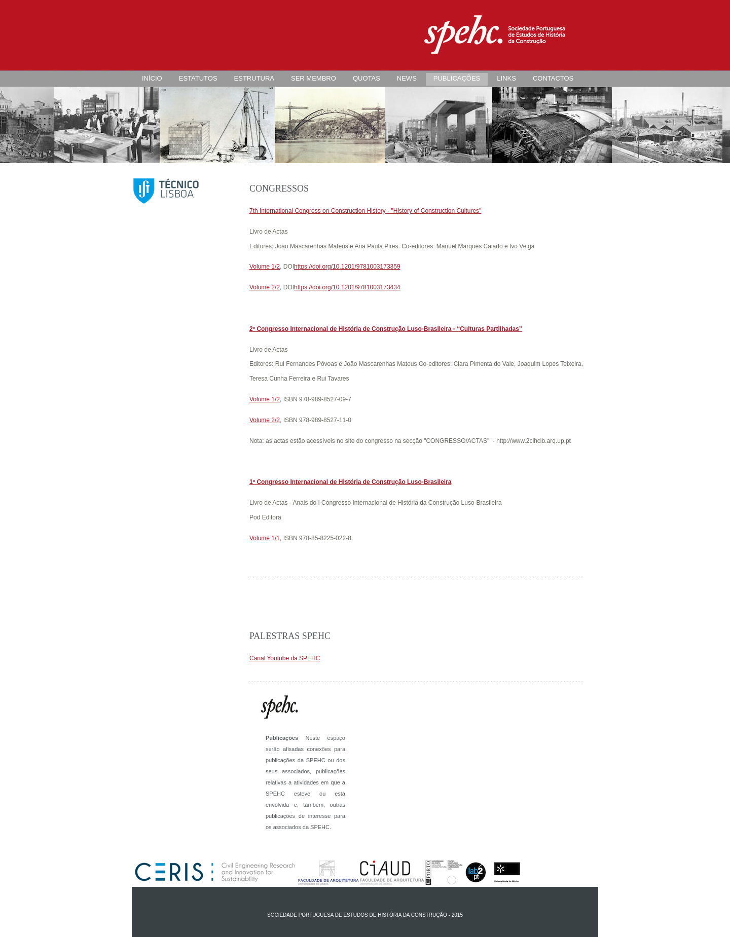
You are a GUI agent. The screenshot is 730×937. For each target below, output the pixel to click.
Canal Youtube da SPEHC (284, 658)
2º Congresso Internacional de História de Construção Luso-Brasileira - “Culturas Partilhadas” (385, 328)
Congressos (279, 188)
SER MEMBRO (313, 78)
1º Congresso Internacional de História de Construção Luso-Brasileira (350, 481)
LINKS (506, 78)
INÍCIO (152, 78)
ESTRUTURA (254, 78)
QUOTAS (366, 78)
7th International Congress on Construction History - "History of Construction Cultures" (365, 210)
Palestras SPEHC (290, 636)
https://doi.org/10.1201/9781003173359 (347, 266)
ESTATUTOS (198, 78)
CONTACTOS (553, 78)
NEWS (407, 78)
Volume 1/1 (264, 538)
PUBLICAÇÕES (456, 78)
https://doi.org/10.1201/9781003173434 (347, 287)
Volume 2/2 (264, 287)
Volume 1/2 (264, 266)
